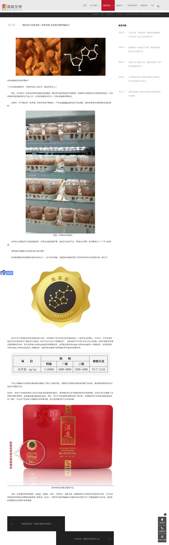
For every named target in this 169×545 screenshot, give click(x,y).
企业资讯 (119, 14)
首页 (85, 5)
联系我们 (144, 5)
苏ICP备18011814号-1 (104, 541)
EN (152, 5)
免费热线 (162, 531)
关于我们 (95, 5)
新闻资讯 (108, 5)
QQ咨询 (162, 523)
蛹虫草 (120, 5)
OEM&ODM (132, 5)
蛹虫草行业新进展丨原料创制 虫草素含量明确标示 (143, 14)
